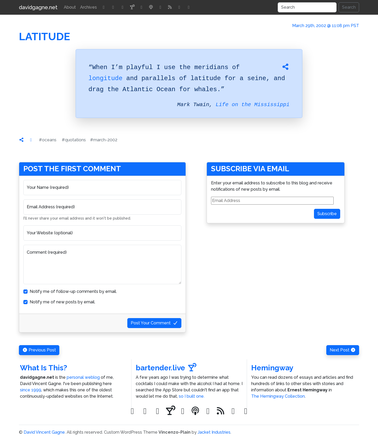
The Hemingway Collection (278, 396)
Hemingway (272, 368)
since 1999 (30, 389)
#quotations (74, 139)
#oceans (47, 139)
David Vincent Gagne (44, 432)
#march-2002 (103, 139)
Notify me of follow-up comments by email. (73, 291)
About (70, 7)
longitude (105, 78)
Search (349, 7)
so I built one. (191, 396)
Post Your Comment (154, 322)
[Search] (307, 7)
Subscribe (327, 213)
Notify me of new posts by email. (62, 301)
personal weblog (83, 377)
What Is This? (43, 368)
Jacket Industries (214, 432)
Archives (88, 7)
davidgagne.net (38, 7)
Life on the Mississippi (253, 105)
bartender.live (166, 368)
